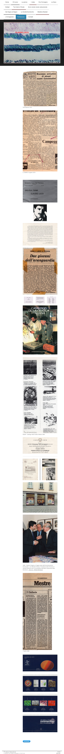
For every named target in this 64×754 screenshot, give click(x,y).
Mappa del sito (13, 751)
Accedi (58, 751)
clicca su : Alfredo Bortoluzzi (35, 569)
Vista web (58, 753)
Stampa (6, 751)
